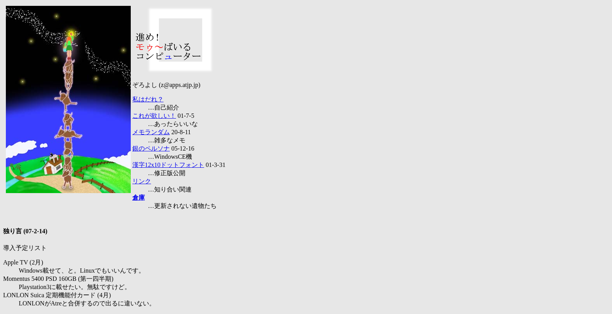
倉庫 (138, 197)
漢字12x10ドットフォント (168, 164)
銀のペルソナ (151, 148)
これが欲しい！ (154, 115)
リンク (141, 181)
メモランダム (151, 132)
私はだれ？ (148, 99)
